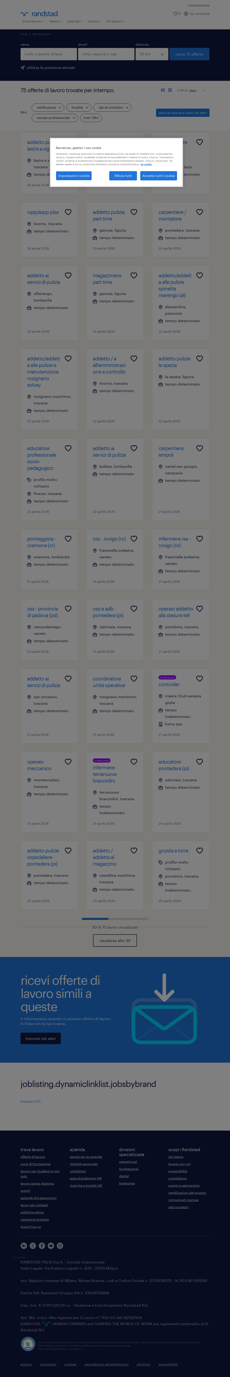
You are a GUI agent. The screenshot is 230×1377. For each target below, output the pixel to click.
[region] (116, 162)
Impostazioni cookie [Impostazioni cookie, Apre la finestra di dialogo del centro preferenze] (74, 176)
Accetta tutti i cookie (159, 176)
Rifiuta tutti (123, 176)
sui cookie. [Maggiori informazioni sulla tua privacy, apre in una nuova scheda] (146, 164)
